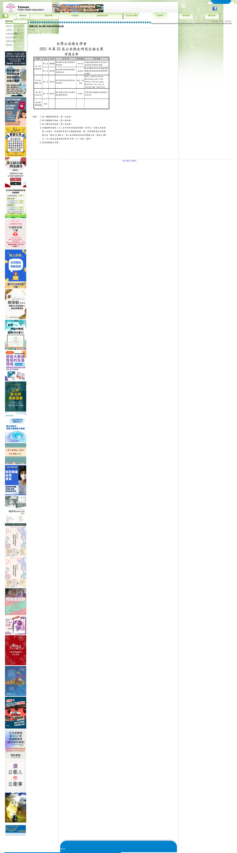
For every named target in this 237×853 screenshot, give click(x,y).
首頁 (220, 21)
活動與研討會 (10, 41)
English (212, 2)
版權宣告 (202, 851)
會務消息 (9, 26)
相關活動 (9, 45)
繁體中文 (204, 2)
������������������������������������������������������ (191, 23)
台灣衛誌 (9, 30)
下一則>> (133, 160)
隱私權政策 (209, 851)
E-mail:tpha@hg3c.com (40, 844)
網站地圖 (217, 851)
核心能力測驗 (10, 37)
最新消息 (228, 21)
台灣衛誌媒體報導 (12, 34)
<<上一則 (125, 160)
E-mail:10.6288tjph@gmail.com (42, 847)
